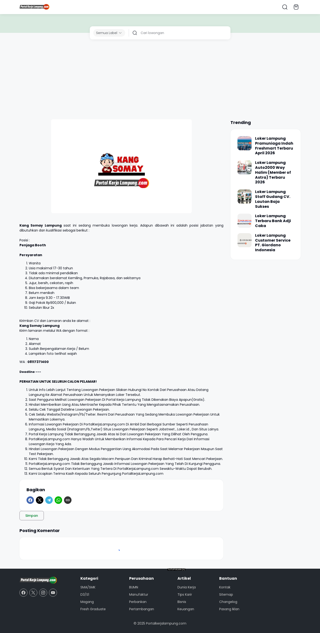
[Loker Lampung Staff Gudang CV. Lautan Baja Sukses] (244, 196)
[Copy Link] (68, 500)
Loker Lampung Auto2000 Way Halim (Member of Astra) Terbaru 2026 (273, 172)
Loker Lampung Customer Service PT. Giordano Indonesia (272, 243)
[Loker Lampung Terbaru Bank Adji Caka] (244, 221)
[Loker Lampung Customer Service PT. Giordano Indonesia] (244, 240)
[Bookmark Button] (296, 7)
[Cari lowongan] (183, 32)
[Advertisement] (160, 79)
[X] (39, 500)
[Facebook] (30, 500)
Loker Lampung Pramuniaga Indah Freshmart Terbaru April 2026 (274, 146)
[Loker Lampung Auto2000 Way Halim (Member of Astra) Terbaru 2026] (244, 167)
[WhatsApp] (58, 500)
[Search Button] (285, 7)
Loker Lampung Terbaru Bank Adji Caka (273, 221)
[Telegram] (49, 500)
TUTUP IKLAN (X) (176, 569)
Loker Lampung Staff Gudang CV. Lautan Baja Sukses (272, 199)
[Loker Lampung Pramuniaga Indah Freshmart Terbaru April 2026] (244, 143)
